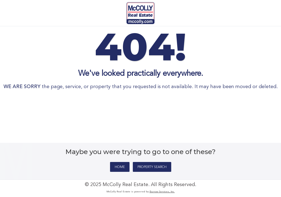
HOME (120, 167)
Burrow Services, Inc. (162, 191)
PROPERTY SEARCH (152, 167)
